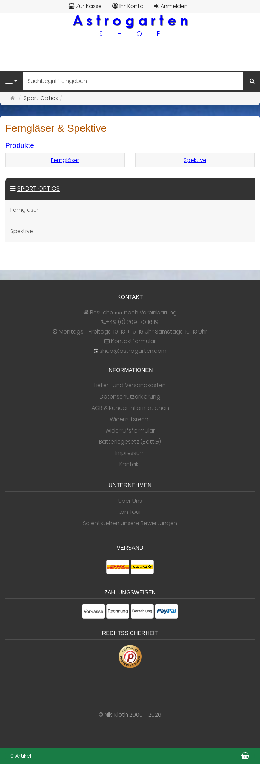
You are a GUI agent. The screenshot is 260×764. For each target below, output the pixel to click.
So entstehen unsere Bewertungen (130, 523)
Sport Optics (38, 188)
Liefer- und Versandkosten (130, 385)
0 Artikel (20, 756)
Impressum (130, 453)
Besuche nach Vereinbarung (130, 312)
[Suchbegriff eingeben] (133, 81)
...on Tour (130, 512)
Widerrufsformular (130, 431)
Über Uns (130, 501)
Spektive (195, 160)
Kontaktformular (130, 341)
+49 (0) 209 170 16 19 (132, 322)
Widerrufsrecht (130, 419)
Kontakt (130, 464)
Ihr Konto (128, 6)
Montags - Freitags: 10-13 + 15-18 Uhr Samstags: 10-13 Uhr (130, 332)
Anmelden (171, 6)
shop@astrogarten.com (133, 351)
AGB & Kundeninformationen (130, 408)
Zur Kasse (85, 6)
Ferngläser (65, 160)
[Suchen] (252, 81)
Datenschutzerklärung (130, 397)
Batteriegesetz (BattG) (130, 442)
